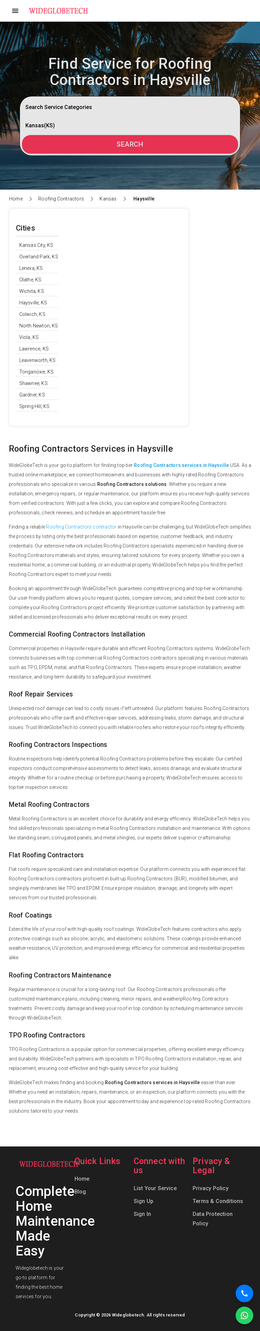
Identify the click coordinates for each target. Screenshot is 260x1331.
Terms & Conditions (218, 1201)
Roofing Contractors (61, 198)
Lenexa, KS (31, 268)
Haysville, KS (33, 302)
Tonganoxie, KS (36, 371)
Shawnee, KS (33, 383)
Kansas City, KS (36, 245)
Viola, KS (29, 337)
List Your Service (155, 1188)
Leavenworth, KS (37, 360)
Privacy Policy (211, 1188)
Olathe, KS (30, 279)
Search (129, 144)
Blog (80, 1191)
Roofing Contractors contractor (81, 527)
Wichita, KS (31, 291)
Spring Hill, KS (34, 406)
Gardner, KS (32, 395)
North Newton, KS (38, 325)
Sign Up (143, 1201)
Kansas (108, 198)
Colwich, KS (32, 314)
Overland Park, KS (38, 256)
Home (16, 198)
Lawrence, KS (34, 348)
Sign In (142, 1214)
